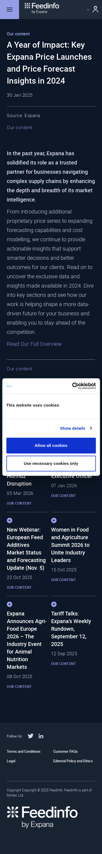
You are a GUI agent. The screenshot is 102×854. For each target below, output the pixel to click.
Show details (72, 428)
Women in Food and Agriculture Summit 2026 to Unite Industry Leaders (70, 545)
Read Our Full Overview (34, 343)
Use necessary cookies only (51, 463)
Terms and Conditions (24, 751)
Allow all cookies (51, 445)
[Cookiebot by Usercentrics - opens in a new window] (73, 385)
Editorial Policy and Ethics (73, 760)
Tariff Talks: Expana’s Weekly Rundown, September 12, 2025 (71, 629)
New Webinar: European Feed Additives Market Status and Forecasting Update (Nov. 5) (26, 548)
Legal (11, 760)
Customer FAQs (65, 751)
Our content (19, 127)
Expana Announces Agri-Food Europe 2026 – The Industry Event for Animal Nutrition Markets (27, 640)
